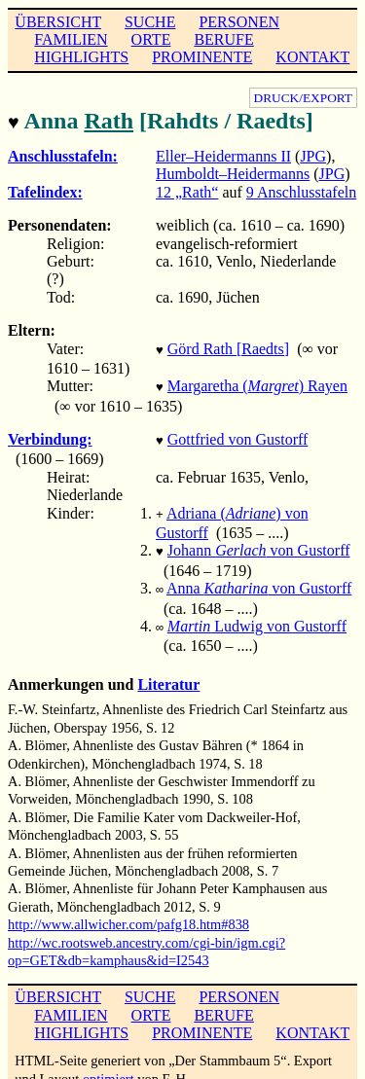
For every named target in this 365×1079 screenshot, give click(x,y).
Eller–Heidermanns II (223, 154)
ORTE (151, 39)
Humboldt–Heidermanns (233, 171)
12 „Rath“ (187, 190)
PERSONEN (239, 22)
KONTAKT (312, 57)
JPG (313, 154)
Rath (108, 120)
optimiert (108, 1063)
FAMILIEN (70, 39)
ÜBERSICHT (58, 22)
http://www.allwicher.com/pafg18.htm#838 (128, 909)
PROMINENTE (202, 57)
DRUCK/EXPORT (303, 97)
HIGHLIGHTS (81, 57)
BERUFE (223, 39)
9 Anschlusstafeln (301, 190)
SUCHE (150, 22)
